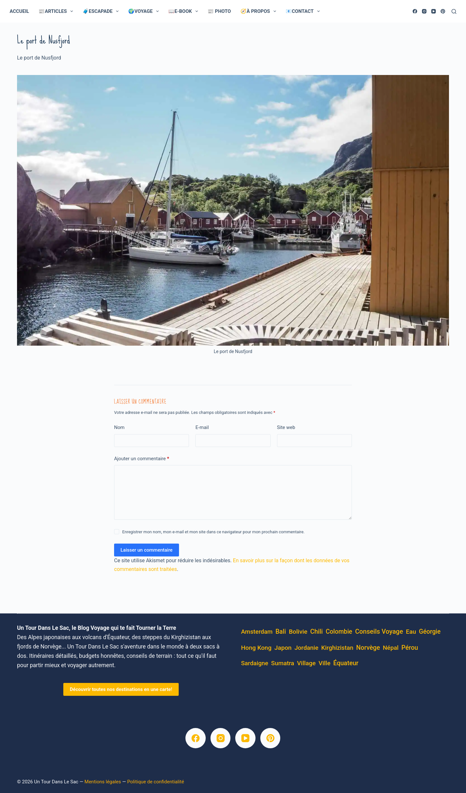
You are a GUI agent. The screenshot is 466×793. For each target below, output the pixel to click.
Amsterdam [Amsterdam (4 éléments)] (257, 631)
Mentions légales (103, 782)
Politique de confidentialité (155, 782)
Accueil (19, 11)
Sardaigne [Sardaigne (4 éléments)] (254, 663)
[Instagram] (424, 11)
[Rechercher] (454, 11)
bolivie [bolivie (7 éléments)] (298, 631)
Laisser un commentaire (147, 550)
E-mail (202, 427)
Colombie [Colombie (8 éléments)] (339, 631)
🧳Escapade (102, 11)
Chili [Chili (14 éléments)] (316, 631)
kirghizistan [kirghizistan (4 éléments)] (337, 647)
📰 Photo (219, 11)
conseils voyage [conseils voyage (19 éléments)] (379, 631)
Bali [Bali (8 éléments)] (280, 631)
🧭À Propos (259, 11)
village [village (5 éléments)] (306, 663)
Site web (286, 427)
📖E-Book (184, 11)
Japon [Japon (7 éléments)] (283, 647)
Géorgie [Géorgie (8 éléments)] (429, 631)
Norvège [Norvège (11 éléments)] (368, 647)
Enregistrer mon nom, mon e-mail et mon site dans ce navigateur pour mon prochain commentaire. (213, 531)
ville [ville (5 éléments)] (324, 663)
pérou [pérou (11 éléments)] (409, 647)
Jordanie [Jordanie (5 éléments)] (306, 647)
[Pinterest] (443, 11)
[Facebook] (415, 11)
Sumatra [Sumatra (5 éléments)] (282, 663)
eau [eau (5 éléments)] (411, 631)
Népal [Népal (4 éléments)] (391, 647)
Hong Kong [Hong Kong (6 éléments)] (256, 647)
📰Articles (57, 11)
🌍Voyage (144, 11)
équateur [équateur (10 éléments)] (345, 663)
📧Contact (304, 11)
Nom (119, 427)
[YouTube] (433, 11)
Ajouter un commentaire (141, 459)
